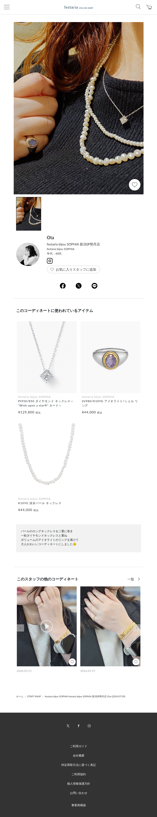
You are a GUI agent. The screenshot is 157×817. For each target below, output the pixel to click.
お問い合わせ (78, 793)
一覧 (131, 579)
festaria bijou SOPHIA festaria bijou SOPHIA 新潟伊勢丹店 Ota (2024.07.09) (85, 696)
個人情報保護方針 (78, 783)
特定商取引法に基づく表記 (78, 765)
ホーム (19, 696)
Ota (50, 237)
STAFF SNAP (34, 696)
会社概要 (78, 755)
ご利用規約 (78, 774)
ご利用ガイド (78, 746)
